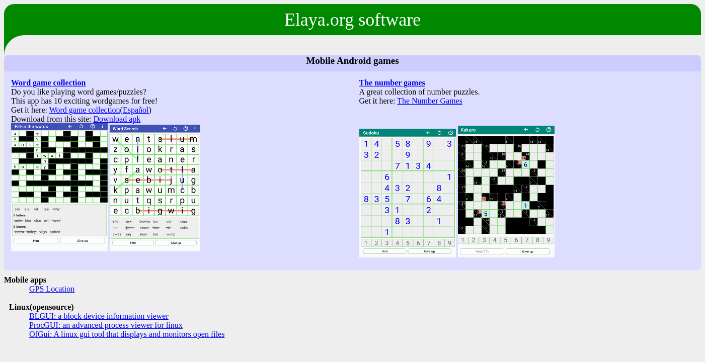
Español (136, 110)
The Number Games (429, 101)
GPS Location (51, 289)
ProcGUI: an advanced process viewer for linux (106, 325)
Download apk (117, 119)
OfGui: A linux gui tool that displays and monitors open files (126, 334)
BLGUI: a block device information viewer (99, 316)
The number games (392, 82)
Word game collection (48, 82)
